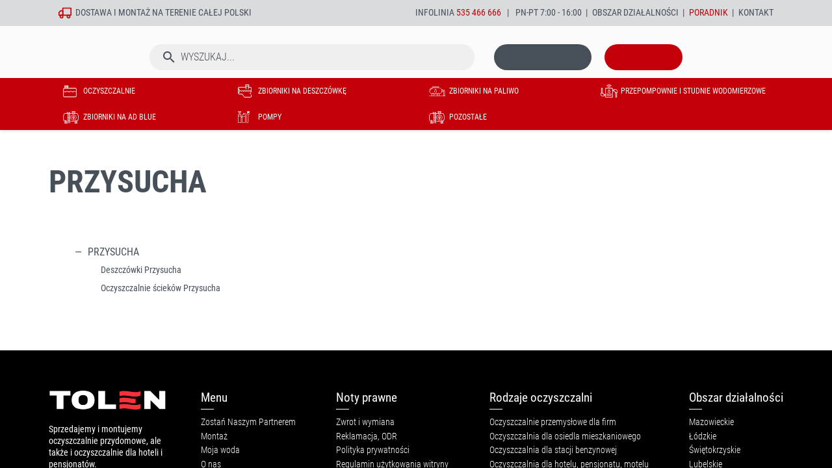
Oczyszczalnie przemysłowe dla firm (552, 422)
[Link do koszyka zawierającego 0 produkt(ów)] (643, 71)
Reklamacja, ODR (366, 436)
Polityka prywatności (373, 450)
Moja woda (220, 450)
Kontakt (756, 12)
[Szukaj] (312, 71)
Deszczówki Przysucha (141, 270)
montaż (134, 12)
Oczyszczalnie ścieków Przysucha (160, 288)
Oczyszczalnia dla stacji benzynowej (553, 450)
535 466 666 (478, 12)
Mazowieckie (711, 422)
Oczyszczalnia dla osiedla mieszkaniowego (565, 436)
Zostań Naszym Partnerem (248, 422)
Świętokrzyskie (714, 450)
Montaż (214, 436)
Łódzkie (702, 436)
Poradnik (708, 12)
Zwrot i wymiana (365, 422)
